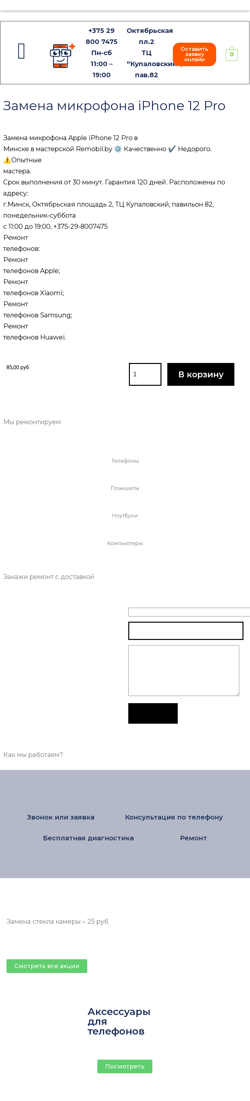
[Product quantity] (145, 374)
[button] (194, 54)
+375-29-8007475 (80, 226)
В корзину (201, 374)
